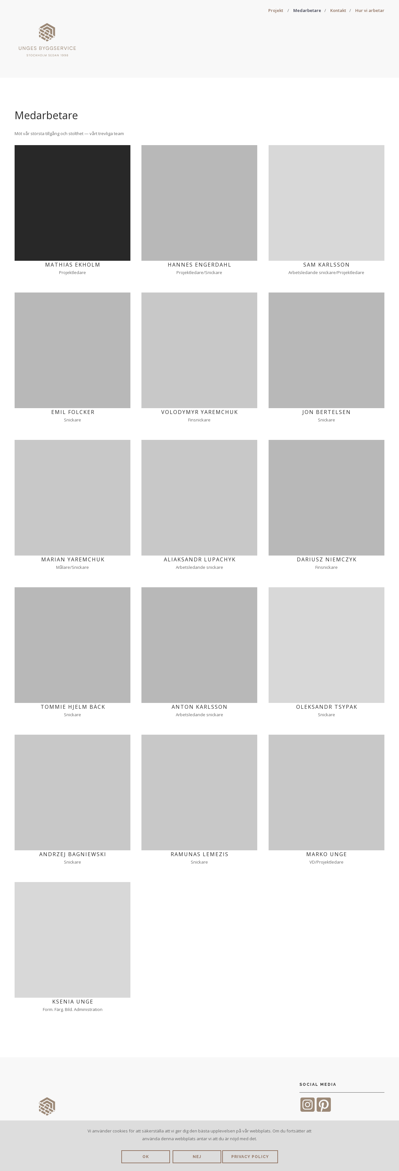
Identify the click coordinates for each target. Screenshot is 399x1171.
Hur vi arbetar (369, 10)
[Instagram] (307, 1111)
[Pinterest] (324, 1111)
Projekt (275, 10)
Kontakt (338, 10)
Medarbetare (307, 10)
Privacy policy (250, 1156)
